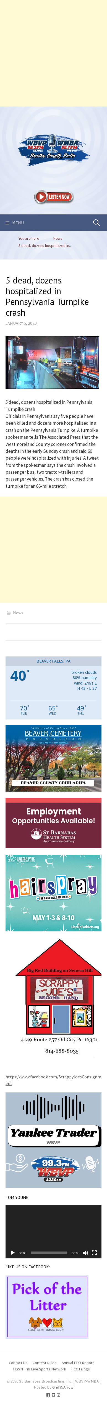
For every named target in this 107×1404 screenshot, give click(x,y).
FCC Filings (80, 1369)
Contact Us (18, 1362)
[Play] (12, 1253)
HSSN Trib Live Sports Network (39, 1369)
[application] (53, 1231)
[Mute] (85, 1253)
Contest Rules (44, 1362)
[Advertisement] (53, 53)
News (18, 612)
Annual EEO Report (78, 1362)
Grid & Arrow (63, 1387)
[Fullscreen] (94, 1253)
